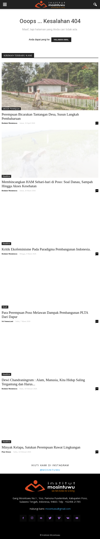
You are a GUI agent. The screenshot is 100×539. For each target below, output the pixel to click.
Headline (6, 176)
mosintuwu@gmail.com (58, 508)
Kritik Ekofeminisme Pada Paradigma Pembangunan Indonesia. (46, 249)
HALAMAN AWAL (61, 40)
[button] (95, 4)
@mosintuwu (50, 469)
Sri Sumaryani (7, 321)
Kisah (5, 307)
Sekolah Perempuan (11, 109)
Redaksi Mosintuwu (9, 123)
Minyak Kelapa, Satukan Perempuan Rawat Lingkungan (41, 447)
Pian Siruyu (6, 452)
